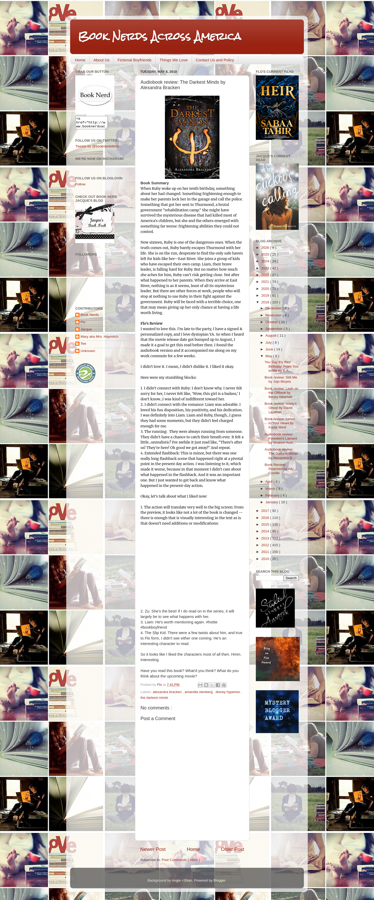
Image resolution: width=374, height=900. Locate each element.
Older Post (232, 849)
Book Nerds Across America (159, 36)
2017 (265, 511)
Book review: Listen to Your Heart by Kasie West (280, 423)
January (272, 502)
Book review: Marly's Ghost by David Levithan (281, 408)
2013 (265, 538)
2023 (265, 268)
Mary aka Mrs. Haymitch (99, 339)
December (274, 308)
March (270, 489)
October (272, 322)
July (269, 342)
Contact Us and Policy (215, 60)
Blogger (219, 880)
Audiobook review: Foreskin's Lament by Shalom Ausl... (281, 438)
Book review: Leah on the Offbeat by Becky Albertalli (281, 393)
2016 (265, 518)
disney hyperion (228, 692)
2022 (265, 275)
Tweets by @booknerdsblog (97, 149)
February (272, 495)
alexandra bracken (168, 692)
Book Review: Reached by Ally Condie (279, 469)
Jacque (86, 332)
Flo (83, 324)
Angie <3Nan (182, 880)
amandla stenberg (199, 692)
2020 (265, 289)
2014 (265, 531)
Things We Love (173, 60)
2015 (265, 524)
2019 (265, 295)
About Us (102, 60)
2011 (265, 552)
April (269, 482)
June (269, 349)
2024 (265, 261)
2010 (265, 559)
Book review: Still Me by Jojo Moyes (281, 379)
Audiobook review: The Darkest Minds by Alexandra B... (281, 453)
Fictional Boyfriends (134, 60)
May (269, 356)
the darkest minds (154, 698)
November (274, 315)
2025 (265, 254)
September (274, 329)
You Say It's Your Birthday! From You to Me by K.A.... (281, 366)
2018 (265, 302)
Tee (83, 346)
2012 (265, 545)
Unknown (88, 353)
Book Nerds (90, 317)
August (271, 335)
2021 (265, 282)
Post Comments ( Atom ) (181, 860)
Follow (80, 186)
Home (80, 60)
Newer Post (153, 849)
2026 (265, 248)
